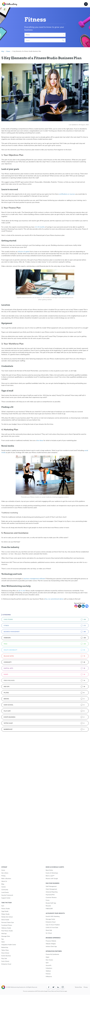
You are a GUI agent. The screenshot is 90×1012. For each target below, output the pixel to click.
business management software (34, 579)
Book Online (49, 870)
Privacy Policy (51, 991)
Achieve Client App (51, 946)
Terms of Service (60, 991)
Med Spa (4, 933)
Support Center (5, 898)
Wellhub (48, 971)
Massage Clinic (5, 936)
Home (3, 870)
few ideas (40, 440)
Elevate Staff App (51, 903)
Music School (5, 953)
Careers (3, 887)
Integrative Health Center (8, 945)
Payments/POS (50, 895)
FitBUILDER (49, 908)
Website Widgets (51, 944)
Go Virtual (49, 933)
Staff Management (51, 886)
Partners (48, 974)
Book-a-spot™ (50, 876)
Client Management (51, 889)
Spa (2, 939)
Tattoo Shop (5, 950)
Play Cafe (4, 958)
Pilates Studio (5, 914)
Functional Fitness (6, 925)
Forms (47, 900)
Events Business (6, 956)
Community (4, 890)
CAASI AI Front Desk (52, 927)
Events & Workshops (52, 873)
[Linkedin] (83, 606)
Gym (2, 906)
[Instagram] (76, 606)
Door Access (49, 960)
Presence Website (51, 941)
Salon (3, 942)
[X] (79, 606)
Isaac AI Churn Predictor (53, 925)
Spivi (47, 963)
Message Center (50, 919)
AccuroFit (48, 965)
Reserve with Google (52, 878)
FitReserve (49, 976)
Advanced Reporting (51, 892)
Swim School (5, 961)
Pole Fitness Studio (7, 931)
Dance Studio (5, 920)
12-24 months (40, 227)
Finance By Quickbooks (52, 954)
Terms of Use (78, 987)
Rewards (48, 906)
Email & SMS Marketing (53, 916)
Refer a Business (6, 878)
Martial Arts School (7, 917)
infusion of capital (23, 252)
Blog (2, 884)
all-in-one (22, 591)
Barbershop (4, 947)
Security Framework (7, 895)
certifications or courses (67, 194)
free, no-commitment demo (54, 599)
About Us (4, 881)
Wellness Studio (6, 928)
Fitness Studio (5, 908)
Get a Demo (4, 873)
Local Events (5, 892)
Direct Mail (49, 930)
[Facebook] (86, 606)
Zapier (47, 957)
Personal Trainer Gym (7, 922)
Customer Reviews (51, 897)
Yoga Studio (4, 911)
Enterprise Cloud (6, 964)
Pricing (3, 876)
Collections (49, 968)
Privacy (86, 987)
